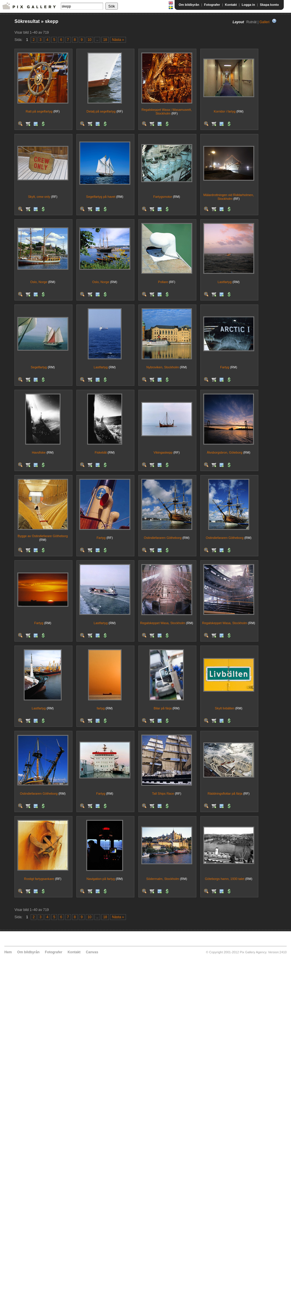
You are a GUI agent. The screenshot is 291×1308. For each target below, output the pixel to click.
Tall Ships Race (163, 793)
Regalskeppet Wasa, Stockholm (162, 623)
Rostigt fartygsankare (39, 879)
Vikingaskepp (162, 452)
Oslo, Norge (38, 282)
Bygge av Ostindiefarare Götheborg (43, 536)
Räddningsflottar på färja (225, 793)
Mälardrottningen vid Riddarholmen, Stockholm (228, 196)
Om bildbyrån (189, 4)
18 (105, 40)
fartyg (101, 708)
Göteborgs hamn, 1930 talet (224, 879)
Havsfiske (39, 452)
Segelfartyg (39, 367)
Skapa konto (269, 4)
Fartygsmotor (162, 196)
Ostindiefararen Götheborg (163, 537)
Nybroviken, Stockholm (163, 367)
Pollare (163, 282)
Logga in (248, 4)
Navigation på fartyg (101, 879)
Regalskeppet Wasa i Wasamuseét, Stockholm (167, 111)
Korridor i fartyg (224, 111)
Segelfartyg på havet (100, 196)
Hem (8, 952)
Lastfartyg (225, 282)
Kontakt (231, 4)
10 (89, 40)
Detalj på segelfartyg (101, 111)
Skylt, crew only (39, 196)
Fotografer (212, 4)
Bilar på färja (163, 708)
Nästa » (118, 40)
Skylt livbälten (224, 708)
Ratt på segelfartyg (39, 111)
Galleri (264, 22)
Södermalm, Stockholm (162, 879)
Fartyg (224, 367)
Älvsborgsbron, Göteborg (224, 452)
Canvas (92, 952)
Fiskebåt (101, 452)
